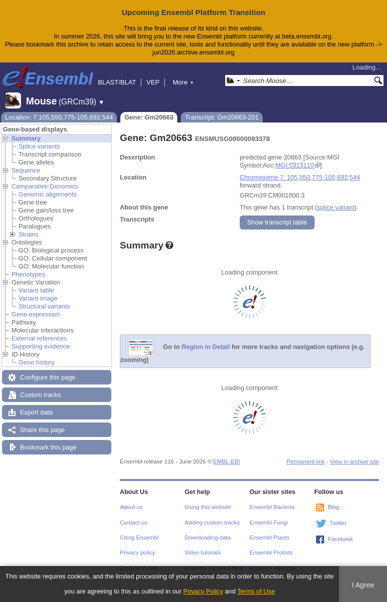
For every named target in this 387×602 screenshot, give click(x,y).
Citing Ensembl (139, 537)
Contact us (133, 523)
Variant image (37, 298)
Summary (25, 138)
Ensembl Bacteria (272, 507)
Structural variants (44, 306)
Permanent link (306, 461)
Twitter (338, 523)
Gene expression (35, 314)
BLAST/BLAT (117, 82)
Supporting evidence (40, 346)
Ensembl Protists (271, 553)
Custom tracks (40, 394)
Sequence (25, 170)
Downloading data (208, 537)
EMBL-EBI (226, 461)
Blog (333, 507)
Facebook (340, 539)
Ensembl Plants (270, 537)
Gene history (36, 362)
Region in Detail (206, 346)
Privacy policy (137, 553)
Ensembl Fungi (269, 523)
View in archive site (354, 461)
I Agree (363, 585)
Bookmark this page (48, 447)
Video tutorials (203, 553)
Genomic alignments (47, 194)
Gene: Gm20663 (148, 117)
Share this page (42, 430)
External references (39, 338)
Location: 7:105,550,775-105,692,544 (59, 117)
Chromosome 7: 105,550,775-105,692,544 (300, 177)
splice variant (336, 207)
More (183, 82)
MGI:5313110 (294, 165)
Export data (36, 412)
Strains (28, 234)
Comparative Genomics (44, 186)
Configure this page (47, 377)
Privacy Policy (203, 591)
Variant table (36, 290)
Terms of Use (256, 591)
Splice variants (39, 146)
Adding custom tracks (212, 523)
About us (131, 507)
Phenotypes (28, 274)
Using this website (208, 507)
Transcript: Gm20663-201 (222, 117)
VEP (152, 82)
